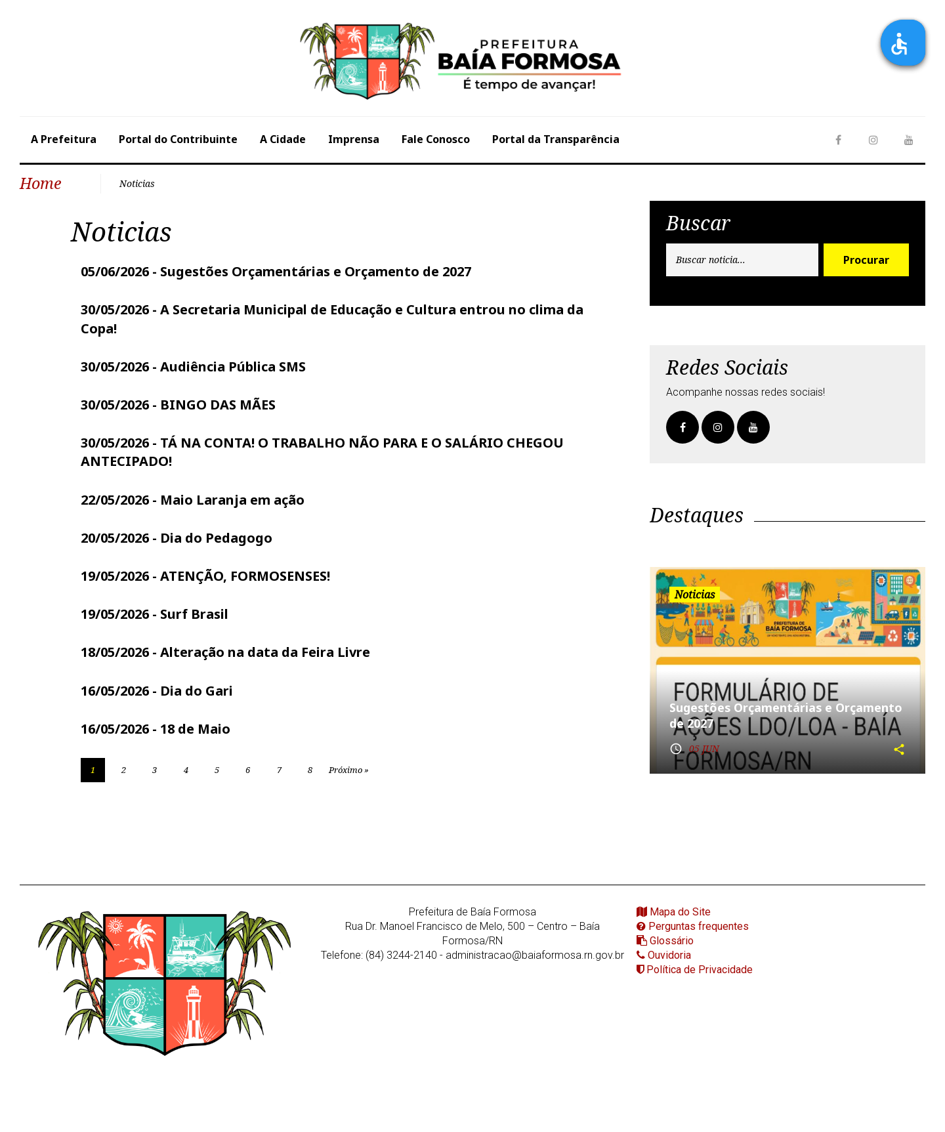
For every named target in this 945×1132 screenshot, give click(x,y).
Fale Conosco (436, 139)
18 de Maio (195, 704)
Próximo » (418, 750)
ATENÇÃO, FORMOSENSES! (245, 557)
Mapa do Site (674, 895)
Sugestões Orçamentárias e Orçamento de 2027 (315, 266)
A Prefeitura (63, 139)
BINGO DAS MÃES (218, 393)
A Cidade (283, 139)
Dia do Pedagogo (216, 521)
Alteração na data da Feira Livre (265, 631)
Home (38, 181)
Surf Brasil (194, 594)
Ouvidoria (664, 939)
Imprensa (353, 139)
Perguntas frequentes (693, 910)
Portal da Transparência (556, 139)
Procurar (866, 255)
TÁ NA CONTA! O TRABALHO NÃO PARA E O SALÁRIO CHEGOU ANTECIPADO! (322, 438)
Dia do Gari (196, 668)
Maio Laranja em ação (232, 484)
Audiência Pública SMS (233, 357)
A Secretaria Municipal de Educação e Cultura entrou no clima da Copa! (332, 311)
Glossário (665, 924)
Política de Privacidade (695, 953)
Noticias (132, 181)
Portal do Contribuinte (178, 139)
